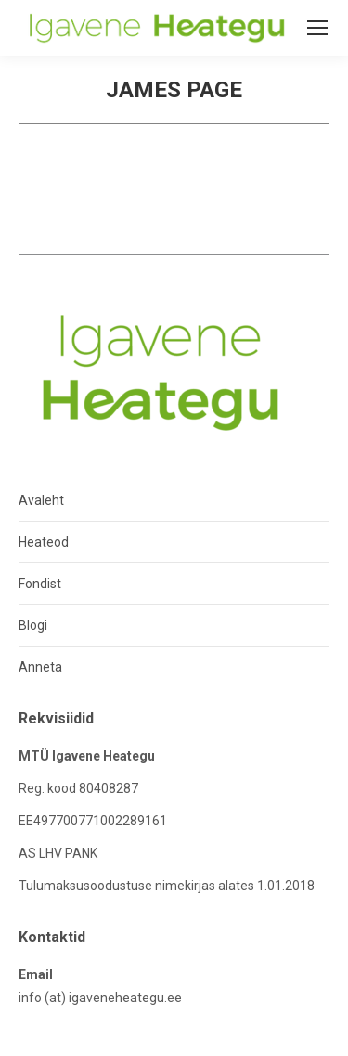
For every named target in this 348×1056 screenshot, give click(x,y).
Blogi (33, 625)
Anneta (40, 667)
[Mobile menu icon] (317, 28)
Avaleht (41, 500)
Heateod (44, 541)
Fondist (40, 583)
